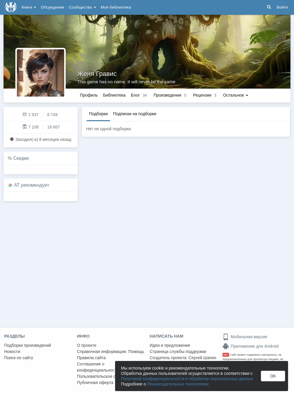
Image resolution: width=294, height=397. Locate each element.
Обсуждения (52, 7)
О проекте (86, 345)
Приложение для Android (250, 346)
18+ (225, 354)
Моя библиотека (116, 7)
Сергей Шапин (202, 357)
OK (273, 376)
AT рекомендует (31, 185)
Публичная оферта (95, 382)
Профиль (89, 95)
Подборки (98, 113)
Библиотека (114, 95)
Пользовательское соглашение (107, 376)
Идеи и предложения (170, 345)
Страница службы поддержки (178, 351)
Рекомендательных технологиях (178, 384)
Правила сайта (91, 357)
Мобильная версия (244, 336)
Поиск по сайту (18, 357)
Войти (282, 7)
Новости (12, 351)
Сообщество (82, 7)
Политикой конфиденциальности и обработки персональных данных (187, 378)
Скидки (21, 158)
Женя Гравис (97, 73)
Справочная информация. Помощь (110, 351)
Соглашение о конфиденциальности (98, 367)
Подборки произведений (27, 345)
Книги (29, 7)
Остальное (235, 95)
